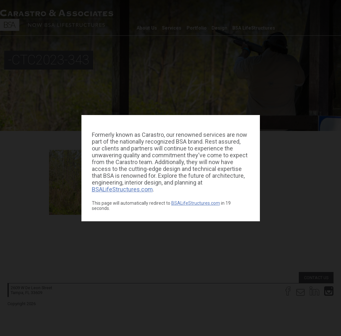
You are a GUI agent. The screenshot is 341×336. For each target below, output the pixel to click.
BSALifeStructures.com (122, 189)
